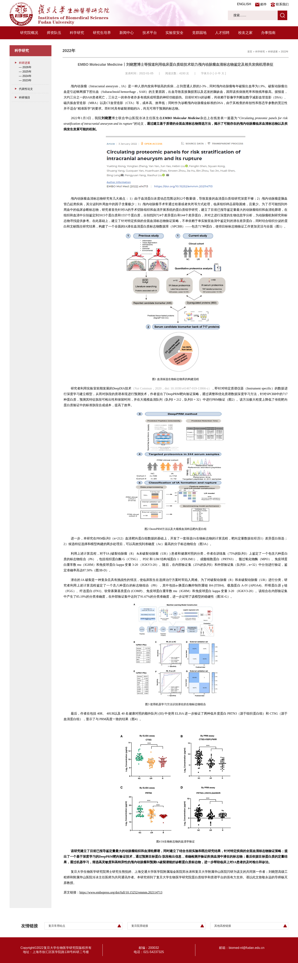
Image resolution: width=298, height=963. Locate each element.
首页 (249, 51)
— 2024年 (25, 75)
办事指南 (268, 33)
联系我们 (282, 4)
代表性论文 (26, 88)
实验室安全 (174, 33)
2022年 (285, 51)
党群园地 (199, 33)
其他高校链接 (222, 925)
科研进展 (24, 62)
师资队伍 (54, 33)
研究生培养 (102, 33)
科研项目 (24, 97)
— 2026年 (25, 67)
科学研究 (77, 33)
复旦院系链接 (139, 925)
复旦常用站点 (56, 925)
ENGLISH (244, 4)
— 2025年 (25, 71)
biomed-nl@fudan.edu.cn (246, 947)
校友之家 (245, 33)
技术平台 (150, 33)
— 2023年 (25, 80)
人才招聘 (222, 33)
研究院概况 (29, 33)
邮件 (263, 4)
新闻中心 (126, 33)
